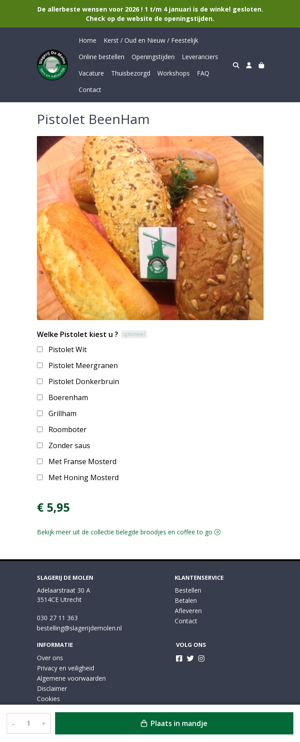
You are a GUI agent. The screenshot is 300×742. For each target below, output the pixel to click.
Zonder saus (69, 445)
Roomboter (67, 429)
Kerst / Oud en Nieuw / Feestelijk (151, 40)
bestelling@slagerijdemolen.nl (79, 628)
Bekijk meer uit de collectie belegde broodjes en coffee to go (128, 532)
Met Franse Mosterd (82, 461)
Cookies (48, 698)
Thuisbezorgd (130, 73)
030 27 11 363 (57, 618)
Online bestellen (101, 56)
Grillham (62, 413)
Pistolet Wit (67, 349)
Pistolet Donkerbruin (83, 381)
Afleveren (188, 610)
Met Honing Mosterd (83, 477)
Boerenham (68, 397)
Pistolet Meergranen (83, 365)
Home (87, 40)
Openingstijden (153, 56)
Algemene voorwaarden (71, 678)
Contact (90, 89)
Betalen (186, 600)
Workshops (173, 73)
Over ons (50, 658)
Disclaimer (52, 688)
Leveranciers (200, 56)
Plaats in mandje (174, 723)
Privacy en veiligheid (65, 668)
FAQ (203, 73)
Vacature (91, 73)
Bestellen (188, 590)
